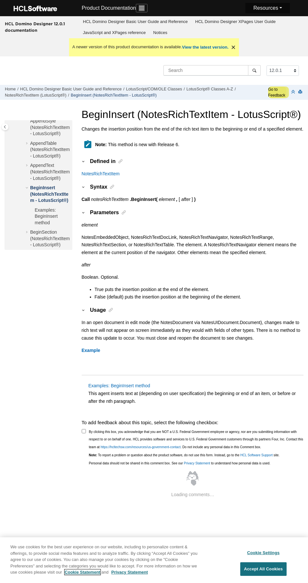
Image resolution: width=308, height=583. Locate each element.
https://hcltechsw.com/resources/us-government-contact (141, 447)
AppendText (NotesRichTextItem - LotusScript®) (50, 172)
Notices (160, 32)
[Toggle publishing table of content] (5, 126)
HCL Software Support (256, 455)
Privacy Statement (197, 463)
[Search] (254, 70)
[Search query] (212, 70)
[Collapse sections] (293, 92)
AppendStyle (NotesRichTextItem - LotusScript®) (50, 127)
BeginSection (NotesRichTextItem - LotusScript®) (50, 238)
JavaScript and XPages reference (114, 32)
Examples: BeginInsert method (46, 216)
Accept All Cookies (263, 572)
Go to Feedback (276, 92)
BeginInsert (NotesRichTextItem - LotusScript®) (114, 95)
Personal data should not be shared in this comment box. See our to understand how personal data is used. (179, 463)
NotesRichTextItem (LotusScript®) (35, 95)
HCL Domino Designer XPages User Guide (235, 21)
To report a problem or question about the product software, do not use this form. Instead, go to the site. (184, 455)
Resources (265, 8)
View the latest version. (205, 47)
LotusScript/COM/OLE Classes (154, 89)
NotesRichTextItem (101, 173)
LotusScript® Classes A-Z (209, 89)
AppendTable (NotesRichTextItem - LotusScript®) (50, 149)
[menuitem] (135, 21)
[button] (27, 121)
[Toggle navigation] (142, 8)
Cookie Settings (263, 556)
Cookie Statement (83, 575)
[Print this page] (301, 92)
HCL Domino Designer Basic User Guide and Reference (135, 21)
